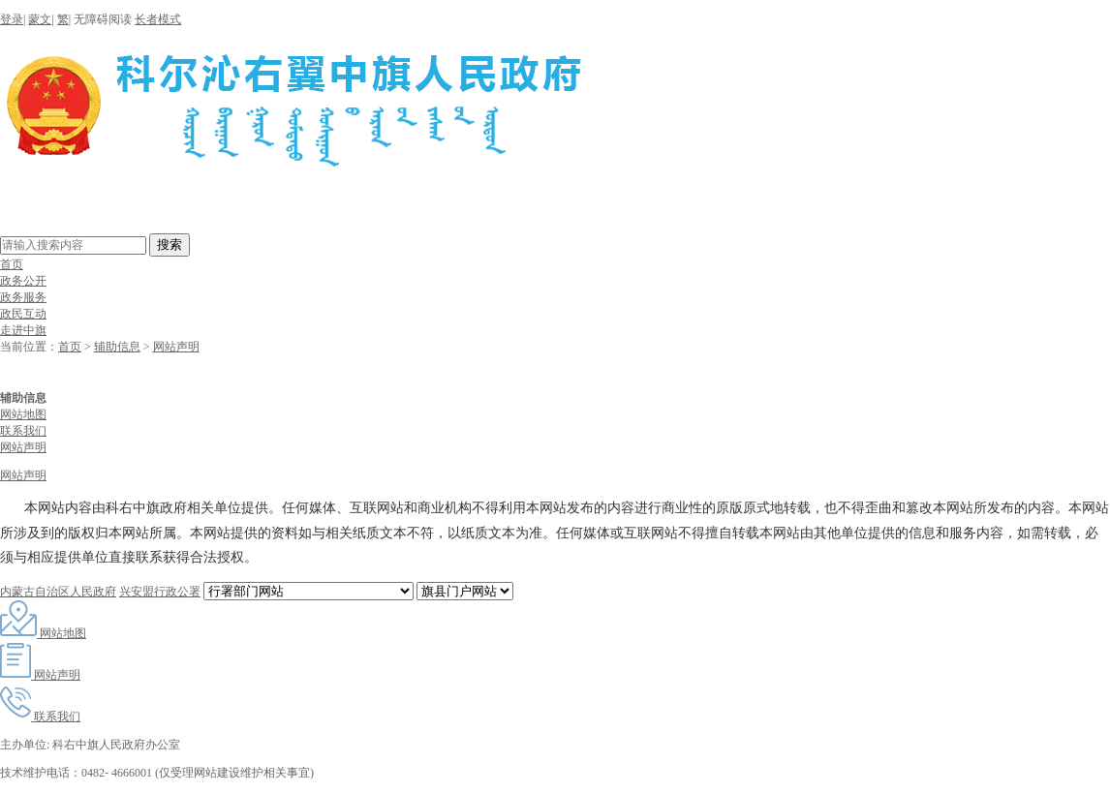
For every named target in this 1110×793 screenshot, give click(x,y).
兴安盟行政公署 (159, 591)
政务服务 (23, 297)
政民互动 (23, 313)
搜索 (169, 244)
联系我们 (23, 431)
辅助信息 (117, 346)
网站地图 (23, 414)
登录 (11, 19)
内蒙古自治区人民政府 (58, 591)
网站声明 (176, 346)
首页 (11, 264)
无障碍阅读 (103, 19)
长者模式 (158, 19)
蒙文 (39, 19)
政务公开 (23, 281)
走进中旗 (23, 330)
